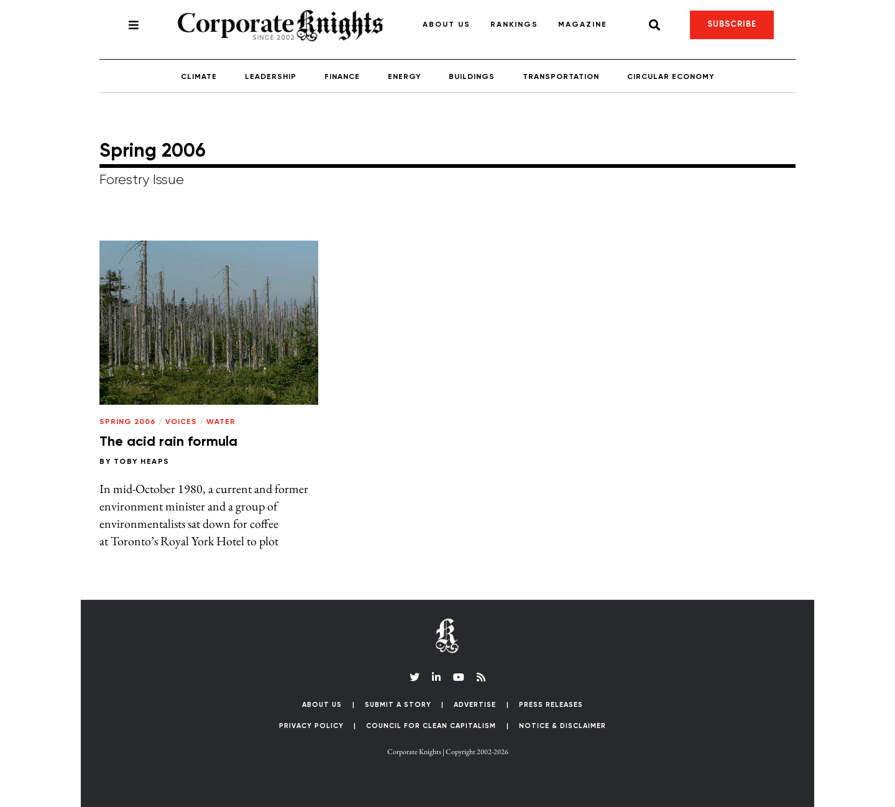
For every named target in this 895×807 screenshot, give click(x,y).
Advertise (475, 704)
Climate (199, 77)
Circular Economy (670, 77)
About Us (446, 25)
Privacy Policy (311, 725)
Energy (404, 77)
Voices (181, 422)
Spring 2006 (127, 422)
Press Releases (551, 704)
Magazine (582, 25)
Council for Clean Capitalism (431, 725)
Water (221, 422)
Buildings (472, 77)
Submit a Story (398, 704)
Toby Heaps (142, 462)
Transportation (561, 77)
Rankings (514, 25)
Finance (342, 77)
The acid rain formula (168, 442)
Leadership (270, 77)
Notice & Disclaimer (562, 725)
